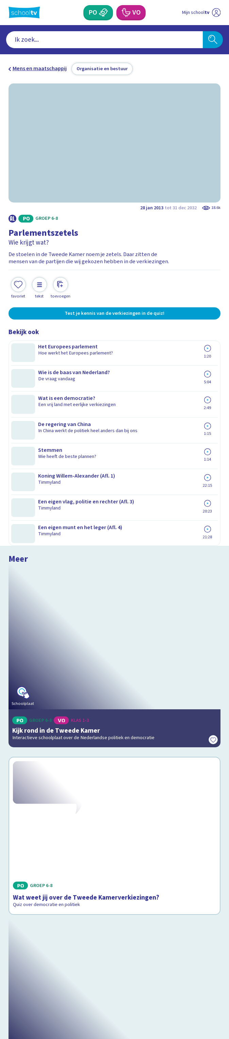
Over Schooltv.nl (33, 865)
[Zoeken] (213, 39)
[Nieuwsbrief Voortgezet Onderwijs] (151, 927)
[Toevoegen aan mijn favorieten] (18, 281)
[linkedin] (41, 980)
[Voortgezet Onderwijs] (125, 12)
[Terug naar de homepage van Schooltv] (24, 12)
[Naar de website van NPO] (216, 12)
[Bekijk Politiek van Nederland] (115, 666)
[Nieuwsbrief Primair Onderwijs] (78, 927)
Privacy (19, 875)
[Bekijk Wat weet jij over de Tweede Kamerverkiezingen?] (115, 536)
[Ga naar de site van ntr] (195, 998)
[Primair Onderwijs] (104, 12)
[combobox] (104, 39)
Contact (20, 846)
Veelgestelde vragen (39, 856)
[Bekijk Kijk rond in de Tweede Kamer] (115, 406)
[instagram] (26, 980)
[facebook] (11, 980)
